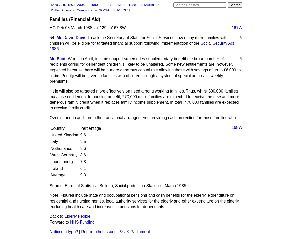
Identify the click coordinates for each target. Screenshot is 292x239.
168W (237, 127)
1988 (109, 5)
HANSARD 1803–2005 (67, 5)
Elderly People (77, 216)
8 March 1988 (152, 5)
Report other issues (98, 232)
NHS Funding (82, 222)
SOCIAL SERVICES (114, 10)
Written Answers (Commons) (72, 10)
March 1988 (127, 5)
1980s (95, 5)
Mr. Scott (58, 59)
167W (237, 28)
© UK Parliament (135, 232)
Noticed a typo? (64, 232)
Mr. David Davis (71, 37)
